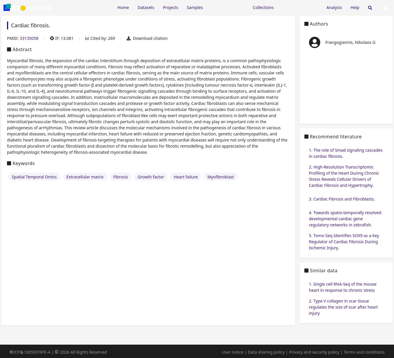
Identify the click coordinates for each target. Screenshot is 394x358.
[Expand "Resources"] (228, 7)
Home (123, 7)
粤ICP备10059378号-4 (29, 352)
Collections (263, 7)
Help (354, 7)
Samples (195, 7)
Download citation (147, 38)
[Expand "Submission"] (300, 7)
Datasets (146, 7)
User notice (233, 352)
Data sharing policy (266, 352)
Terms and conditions (364, 352)
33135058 (29, 38)
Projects (170, 7)
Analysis (334, 7)
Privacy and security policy (314, 352)
